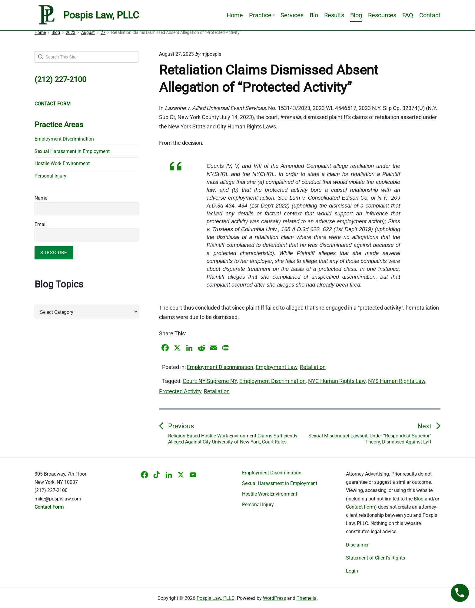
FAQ (407, 15)
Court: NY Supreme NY (210, 381)
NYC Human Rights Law (337, 381)
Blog (356, 15)
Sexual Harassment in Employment (72, 151)
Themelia (307, 598)
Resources (382, 15)
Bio (314, 15)
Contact (429, 15)
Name (41, 198)
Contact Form (360, 507)
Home (235, 15)
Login (352, 571)
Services (292, 15)
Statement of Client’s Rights (375, 558)
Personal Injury (50, 176)
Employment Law (276, 367)
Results (334, 15)
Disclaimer (357, 545)
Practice (261, 15)
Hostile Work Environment (62, 163)
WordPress (274, 598)
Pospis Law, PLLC (215, 598)
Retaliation (313, 367)
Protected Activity (180, 391)
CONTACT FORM (53, 104)
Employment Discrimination (220, 367)
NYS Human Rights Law (396, 381)
